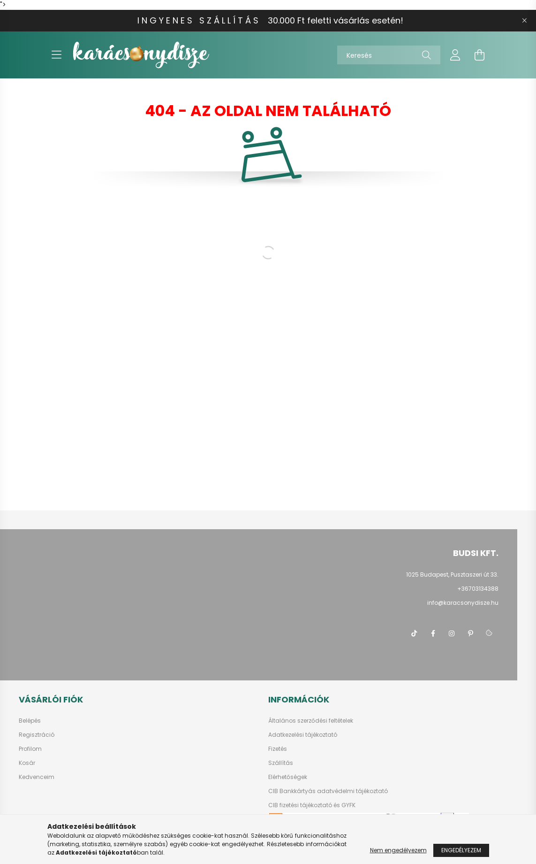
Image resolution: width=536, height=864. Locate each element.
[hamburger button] (56, 55)
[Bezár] (524, 21)
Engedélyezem (461, 850)
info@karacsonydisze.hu (462, 603)
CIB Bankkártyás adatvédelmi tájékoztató (328, 791)
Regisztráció (36, 735)
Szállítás (280, 763)
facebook (432, 633)
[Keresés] (388, 55)
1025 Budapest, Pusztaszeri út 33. (452, 575)
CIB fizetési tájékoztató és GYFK (311, 805)
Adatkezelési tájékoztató (302, 735)
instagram (451, 633)
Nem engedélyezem (398, 850)
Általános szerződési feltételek (310, 720)
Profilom (30, 749)
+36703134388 (477, 589)
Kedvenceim (36, 777)
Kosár (27, 763)
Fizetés (277, 749)
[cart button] (479, 55)
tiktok (414, 633)
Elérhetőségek (287, 777)
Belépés (30, 720)
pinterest (470, 633)
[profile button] (455, 55)
